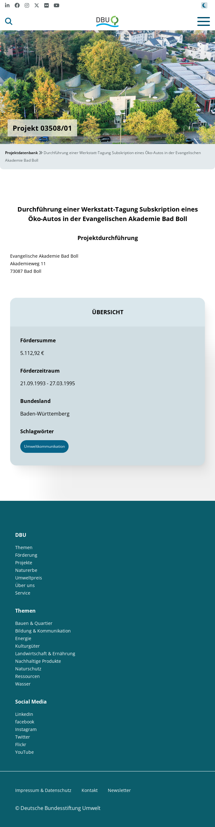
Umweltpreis (28, 578)
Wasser (23, 684)
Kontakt (90, 790)
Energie (23, 638)
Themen (24, 547)
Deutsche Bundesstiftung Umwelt (61, 808)
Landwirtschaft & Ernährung (45, 653)
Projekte (23, 563)
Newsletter (119, 790)
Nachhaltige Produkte (38, 661)
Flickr (20, 744)
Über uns (25, 585)
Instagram (26, 729)
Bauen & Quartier (33, 623)
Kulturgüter (27, 646)
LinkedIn (24, 714)
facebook (24, 722)
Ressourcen (27, 676)
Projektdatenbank (21, 152)
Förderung (26, 555)
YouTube (24, 752)
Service (22, 593)
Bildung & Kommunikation (43, 631)
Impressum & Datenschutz (43, 790)
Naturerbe (26, 570)
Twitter (22, 737)
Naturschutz (28, 669)
